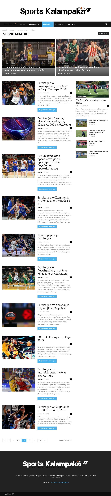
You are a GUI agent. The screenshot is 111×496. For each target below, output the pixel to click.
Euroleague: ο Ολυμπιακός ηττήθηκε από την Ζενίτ (53, 408)
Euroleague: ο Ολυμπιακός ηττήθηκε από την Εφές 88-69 (54, 200)
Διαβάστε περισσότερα (47, 110)
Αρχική (4, 30)
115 (30, 440)
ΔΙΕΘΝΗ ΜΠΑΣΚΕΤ (22, 30)
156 (40, 440)
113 (18, 440)
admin (7, 73)
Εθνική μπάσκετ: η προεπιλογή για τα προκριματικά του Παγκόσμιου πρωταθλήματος (49, 162)
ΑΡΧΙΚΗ (23, 24)
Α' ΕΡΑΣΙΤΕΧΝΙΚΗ (81, 96)
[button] (106, 24)
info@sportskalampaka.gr (60, 482)
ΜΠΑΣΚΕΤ (47, 24)
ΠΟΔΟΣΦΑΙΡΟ (35, 24)
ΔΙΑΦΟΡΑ (71, 24)
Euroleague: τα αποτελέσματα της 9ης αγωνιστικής (52, 372)
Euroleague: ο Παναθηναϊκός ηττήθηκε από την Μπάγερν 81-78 (52, 86)
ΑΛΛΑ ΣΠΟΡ (60, 24)
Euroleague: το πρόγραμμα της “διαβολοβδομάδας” (53, 306)
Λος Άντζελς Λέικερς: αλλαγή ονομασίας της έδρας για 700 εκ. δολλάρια (54, 121)
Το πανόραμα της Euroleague (48, 237)
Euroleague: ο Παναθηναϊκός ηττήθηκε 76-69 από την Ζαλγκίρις (52, 270)
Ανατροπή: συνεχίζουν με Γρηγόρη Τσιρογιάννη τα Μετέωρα (97, 132)
